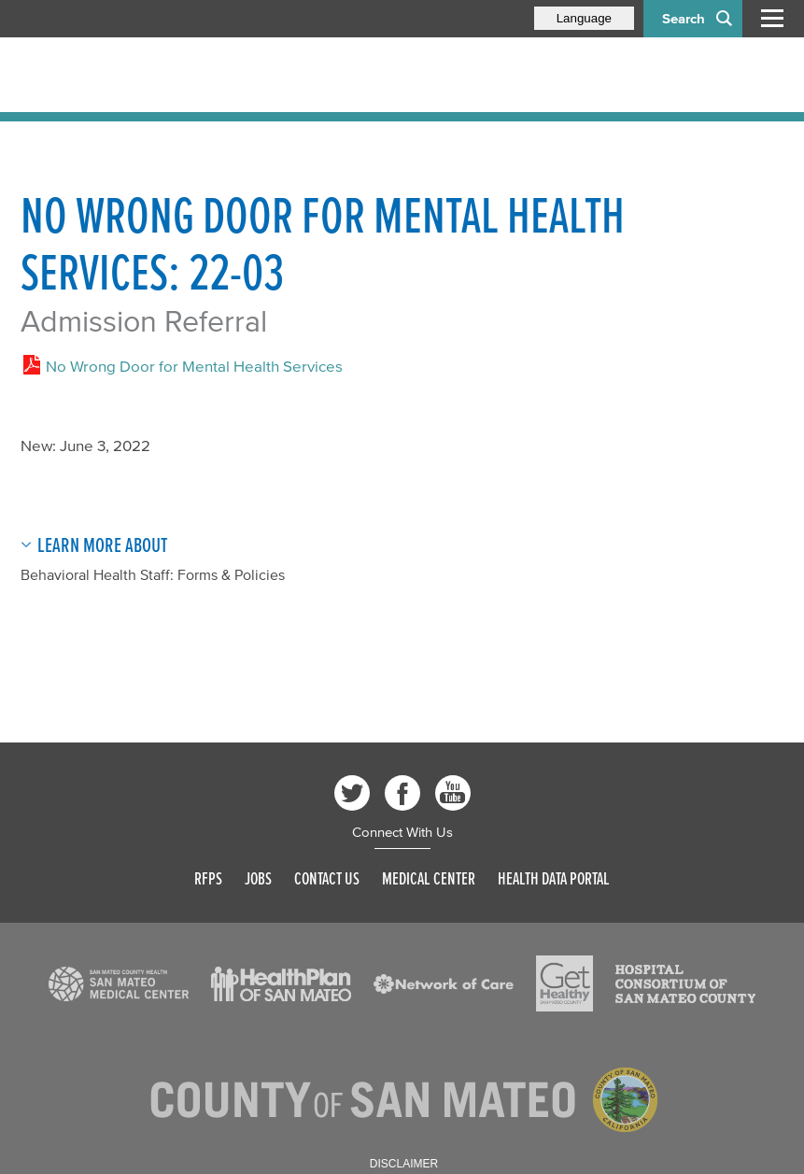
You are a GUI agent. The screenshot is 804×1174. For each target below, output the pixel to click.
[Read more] (119, 984)
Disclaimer (404, 1163)
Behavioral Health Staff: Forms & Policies (153, 574)
